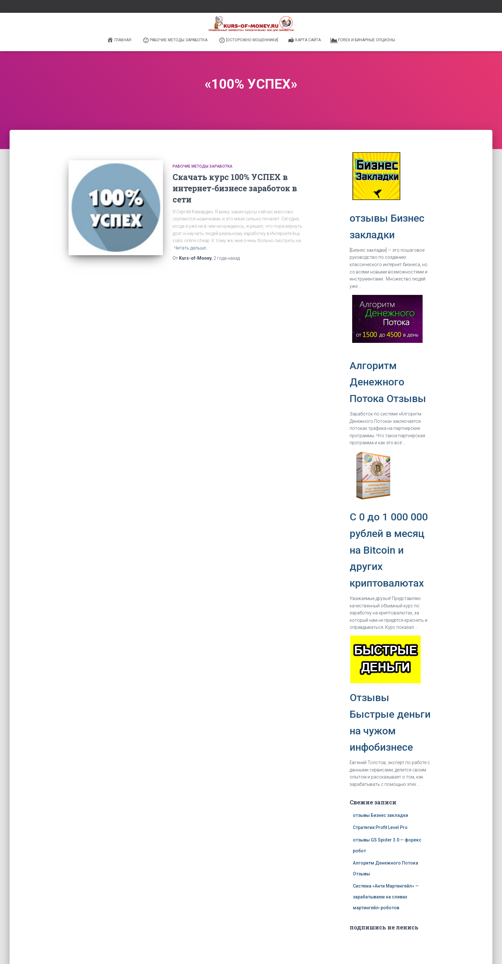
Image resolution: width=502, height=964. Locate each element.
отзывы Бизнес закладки (380, 815)
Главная (119, 39)
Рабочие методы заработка (174, 40)
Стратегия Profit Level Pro (380, 827)
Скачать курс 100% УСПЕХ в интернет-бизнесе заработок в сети (235, 188)
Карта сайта (304, 39)
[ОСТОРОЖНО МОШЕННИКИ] (248, 40)
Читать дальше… (191, 247)
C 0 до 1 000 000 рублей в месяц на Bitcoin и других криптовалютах (389, 550)
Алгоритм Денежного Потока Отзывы (388, 382)
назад (227, 258)
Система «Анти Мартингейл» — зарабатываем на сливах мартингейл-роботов (386, 896)
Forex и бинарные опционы (362, 40)
